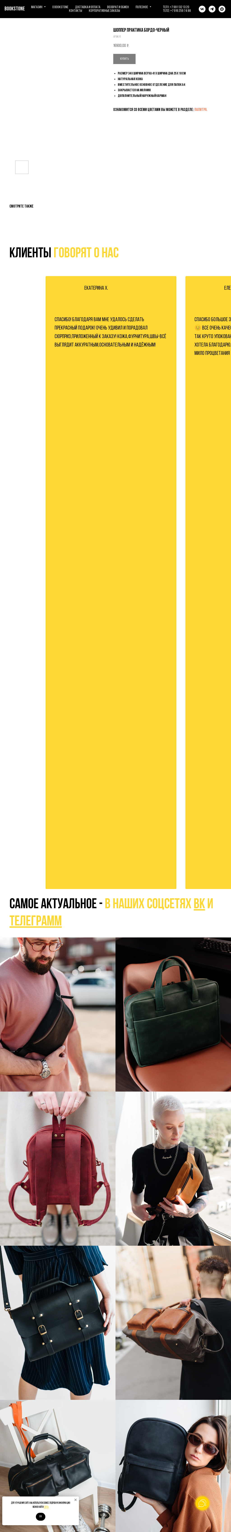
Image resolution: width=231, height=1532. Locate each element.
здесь (46, 1507)
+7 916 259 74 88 (180, 11)
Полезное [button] (142, 7)
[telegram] (212, 9)
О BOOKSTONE (60, 7)
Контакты (75, 11)
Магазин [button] (37, 7)
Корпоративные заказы (104, 11)
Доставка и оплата (87, 7)
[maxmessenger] (222, 9)
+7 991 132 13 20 (179, 7)
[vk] (202, 9)
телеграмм (35, 922)
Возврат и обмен (118, 7)
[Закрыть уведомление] (75, 1500)
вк (199, 905)
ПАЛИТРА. (201, 110)
